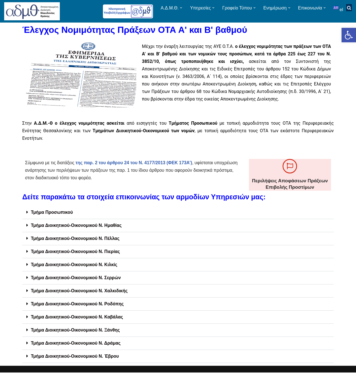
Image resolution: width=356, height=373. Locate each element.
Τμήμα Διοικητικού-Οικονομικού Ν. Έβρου (75, 356)
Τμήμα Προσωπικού (52, 212)
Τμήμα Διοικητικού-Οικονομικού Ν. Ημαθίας (76, 226)
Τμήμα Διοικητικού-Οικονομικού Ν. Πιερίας (75, 252)
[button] (349, 35)
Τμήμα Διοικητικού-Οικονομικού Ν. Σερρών (76, 278)
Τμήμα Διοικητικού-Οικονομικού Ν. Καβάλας (77, 317)
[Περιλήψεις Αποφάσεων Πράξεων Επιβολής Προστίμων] (290, 166)
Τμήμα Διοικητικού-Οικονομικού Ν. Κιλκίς (74, 265)
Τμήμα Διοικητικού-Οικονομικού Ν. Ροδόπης (77, 304)
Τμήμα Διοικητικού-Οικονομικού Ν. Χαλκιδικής (79, 291)
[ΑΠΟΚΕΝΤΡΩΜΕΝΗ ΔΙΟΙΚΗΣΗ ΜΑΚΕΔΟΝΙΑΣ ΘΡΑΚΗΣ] (32, 11)
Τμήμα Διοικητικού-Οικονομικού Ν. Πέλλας (75, 239)
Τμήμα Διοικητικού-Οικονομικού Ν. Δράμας (76, 343)
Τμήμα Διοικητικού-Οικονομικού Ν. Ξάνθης (75, 330)
